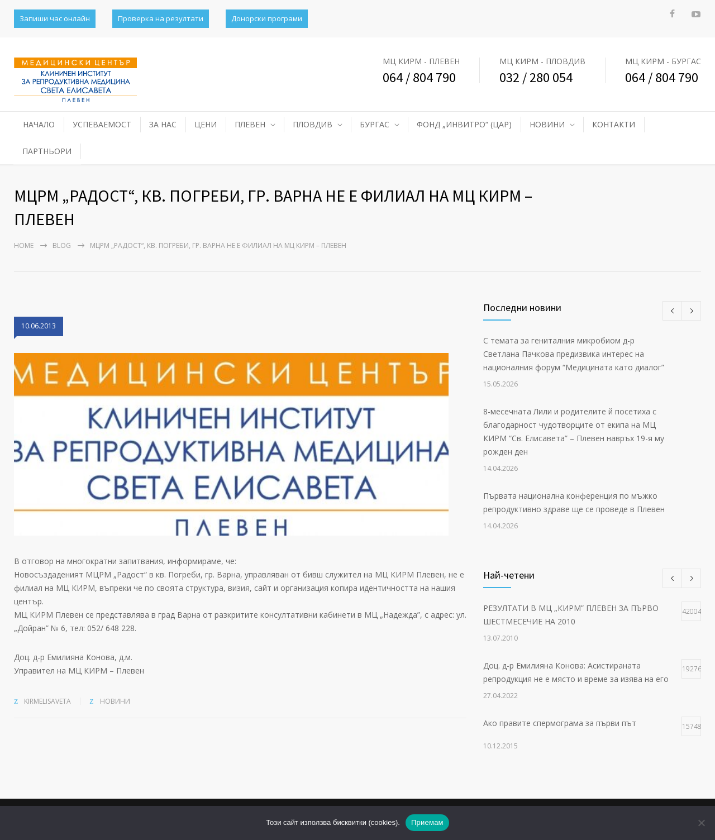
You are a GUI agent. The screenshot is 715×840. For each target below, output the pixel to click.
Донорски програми (266, 18)
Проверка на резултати (160, 18)
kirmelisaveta (47, 701)
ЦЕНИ (205, 124)
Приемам (427, 822)
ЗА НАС (163, 124)
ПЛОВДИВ (312, 124)
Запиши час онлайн (55, 18)
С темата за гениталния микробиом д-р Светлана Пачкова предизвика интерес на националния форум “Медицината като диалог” (573, 354)
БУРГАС (374, 124)
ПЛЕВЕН (250, 124)
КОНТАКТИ (613, 124)
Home (24, 245)
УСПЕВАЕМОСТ (102, 124)
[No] (701, 822)
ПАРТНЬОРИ (47, 151)
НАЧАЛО (39, 124)
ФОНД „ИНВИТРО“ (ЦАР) (464, 124)
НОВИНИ (547, 124)
